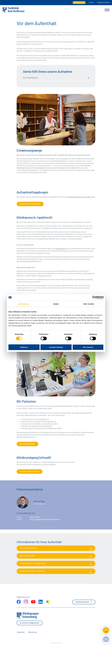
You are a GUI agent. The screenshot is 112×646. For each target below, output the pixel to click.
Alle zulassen (88, 347)
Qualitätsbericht (61, 248)
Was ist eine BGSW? (27, 444)
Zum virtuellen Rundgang (29, 471)
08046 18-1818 (34, 517)
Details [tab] (56, 304)
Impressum (21, 632)
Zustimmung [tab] (23, 304)
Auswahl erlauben (56, 347)
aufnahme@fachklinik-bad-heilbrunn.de (81, 197)
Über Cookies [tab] (88, 304)
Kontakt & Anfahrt (103, 2)
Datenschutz (32, 632)
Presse (91, 2)
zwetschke (60, 642)
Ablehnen (24, 347)
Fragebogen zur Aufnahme (30, 204)
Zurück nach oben (83, 602)
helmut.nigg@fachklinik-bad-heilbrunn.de (45, 519)
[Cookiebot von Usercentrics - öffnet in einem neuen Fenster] (94, 297)
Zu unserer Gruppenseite (29, 623)
